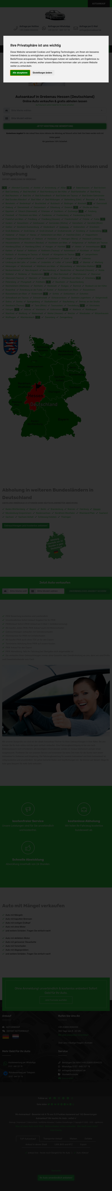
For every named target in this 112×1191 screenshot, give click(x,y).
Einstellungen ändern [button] (42, 73)
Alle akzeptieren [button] (20, 73)
